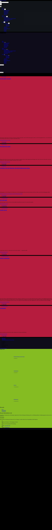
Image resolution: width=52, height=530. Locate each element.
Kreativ (3, 42)
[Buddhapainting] (6, 406)
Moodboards (4, 411)
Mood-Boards (4, 49)
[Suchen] (2, 65)
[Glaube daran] (18, 248)
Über (2, 409)
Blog (2, 41)
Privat (3, 48)
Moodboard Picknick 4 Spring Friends (10, 50)
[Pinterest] (4, 33)
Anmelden (7, 56)
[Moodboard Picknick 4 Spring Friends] (6, 363)
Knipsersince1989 (5, 306)
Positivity (15, 385)
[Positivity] (6, 392)
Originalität (3, 308)
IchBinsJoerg (6, 44)
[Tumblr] (5, 33)
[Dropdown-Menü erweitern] (4, 54)
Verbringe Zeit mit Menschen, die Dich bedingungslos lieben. (15, 168)
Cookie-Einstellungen (3, 348)
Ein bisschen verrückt (5, 78)
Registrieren (4, 342)
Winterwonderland (4, 258)
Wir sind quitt (3, 200)
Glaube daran (3, 210)
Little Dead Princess (7, 52)
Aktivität (5, 58)
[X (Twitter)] (1, 33)
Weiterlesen (5, 140)
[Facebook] (0, 33)
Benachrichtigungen (7, 60)
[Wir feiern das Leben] (7, 157)
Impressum (3, 338)
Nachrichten (6, 59)
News (3, 76)
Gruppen (5, 63)
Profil (3, 54)
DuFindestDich (6, 43)
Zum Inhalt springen (3, 0)
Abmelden (7, 57)
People (5, 76)
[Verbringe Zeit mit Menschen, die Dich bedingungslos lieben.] (18, 190)
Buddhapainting (16, 399)
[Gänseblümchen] (6, 378)
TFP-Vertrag (4, 410)
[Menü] (1, 72)
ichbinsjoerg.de (7, 427)
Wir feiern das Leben (5, 146)
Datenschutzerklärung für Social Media (8, 339)
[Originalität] (18, 330)
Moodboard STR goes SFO (8, 51)
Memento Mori (6, 45)
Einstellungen (6, 55)
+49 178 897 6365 (7, 425)
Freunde (5, 62)
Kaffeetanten (6, 53)
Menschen (5, 47)
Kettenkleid (5, 46)
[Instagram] (2, 33)
